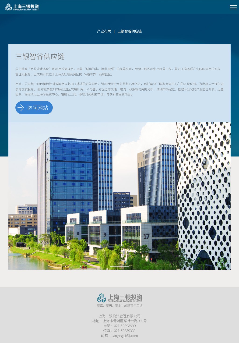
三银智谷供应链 (129, 30)
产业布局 (104, 30)
